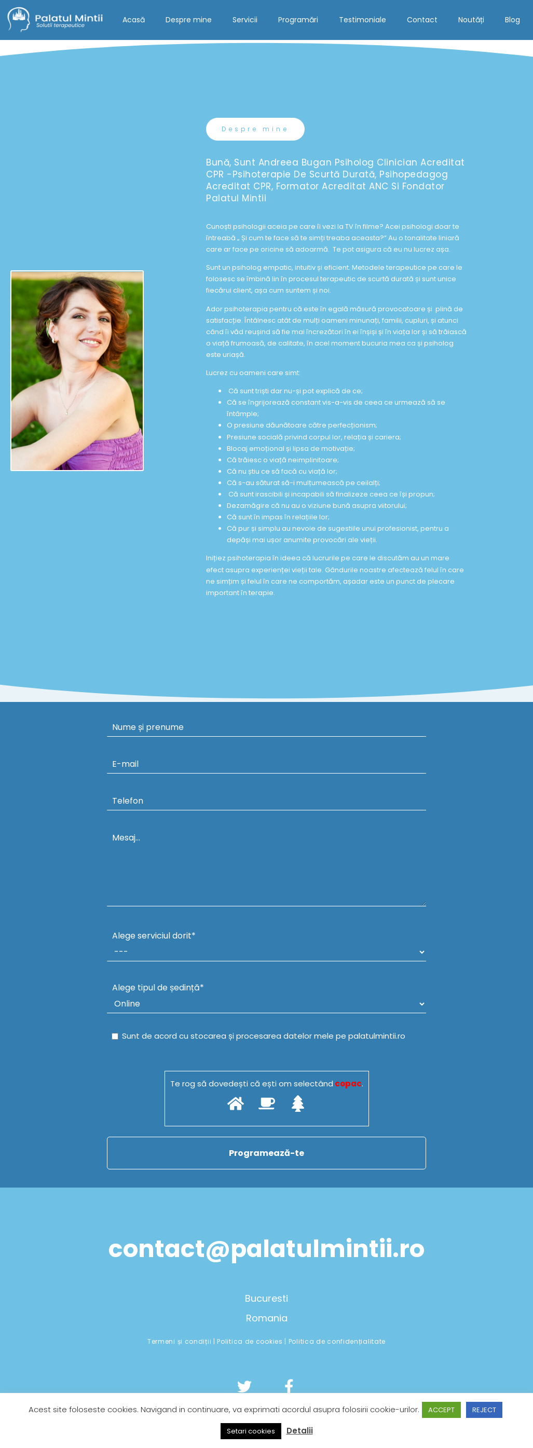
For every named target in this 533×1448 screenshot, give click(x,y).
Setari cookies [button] (251, 1431)
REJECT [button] (484, 1410)
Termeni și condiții (180, 1341)
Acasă (133, 20)
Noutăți (471, 20)
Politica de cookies (250, 1341)
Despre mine (189, 20)
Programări (298, 20)
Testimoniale (362, 20)
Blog (512, 20)
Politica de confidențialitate (337, 1341)
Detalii (299, 1430)
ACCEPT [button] (441, 1410)
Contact (422, 20)
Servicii (245, 20)
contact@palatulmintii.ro (266, 1248)
